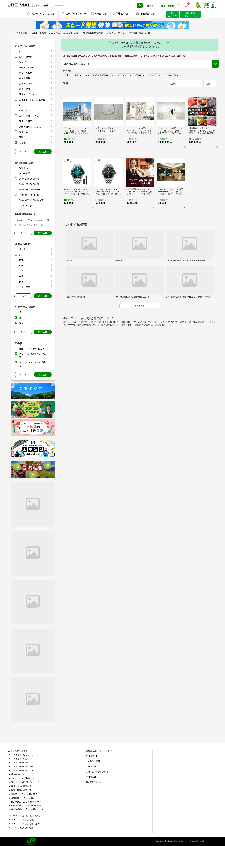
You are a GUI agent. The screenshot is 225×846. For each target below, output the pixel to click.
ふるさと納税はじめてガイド (24, 754)
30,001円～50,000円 (29, 183)
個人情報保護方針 (94, 781)
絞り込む (42, 150)
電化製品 (23, 131)
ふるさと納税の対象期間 (22, 766)
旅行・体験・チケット (30, 115)
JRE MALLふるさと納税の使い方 (26, 823)
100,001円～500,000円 (30, 194)
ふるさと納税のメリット (22, 770)
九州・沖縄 (24, 286)
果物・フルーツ (26, 66)
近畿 (21, 270)
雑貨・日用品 (25, 120)
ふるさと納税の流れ (20, 758)
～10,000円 (24, 172)
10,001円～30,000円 (29, 178)
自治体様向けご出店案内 (97, 771)
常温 (21, 322)
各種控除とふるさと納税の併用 (25, 797)
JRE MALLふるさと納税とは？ (25, 819)
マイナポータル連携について (24, 778)
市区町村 (69, 89)
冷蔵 (21, 311)
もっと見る (140, 345)
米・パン (23, 61)
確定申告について (19, 774)
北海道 (22, 248)
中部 (21, 264)
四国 (21, 280)
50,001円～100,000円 (29, 188)
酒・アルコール (26, 82)
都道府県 (69, 82)
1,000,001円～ (26, 204)
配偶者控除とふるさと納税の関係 (26, 805)
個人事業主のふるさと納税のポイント (28, 801)
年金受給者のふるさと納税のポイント (28, 808)
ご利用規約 (91, 776)
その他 (22, 142)
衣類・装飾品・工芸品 (30, 125)
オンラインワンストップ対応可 (190, 84)
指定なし (23, 167)
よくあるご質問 (93, 760)
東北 (21, 254)
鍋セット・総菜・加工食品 (32, 99)
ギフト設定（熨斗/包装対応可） (190, 79)
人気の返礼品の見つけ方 (22, 827)
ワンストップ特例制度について (25, 781)
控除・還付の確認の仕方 (22, 785)
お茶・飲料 (24, 88)
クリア (23, 150)
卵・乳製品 (24, 77)
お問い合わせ (92, 766)
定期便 (22, 136)
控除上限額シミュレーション (99, 750)
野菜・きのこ (25, 72)
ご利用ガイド (92, 755)
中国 (21, 275)
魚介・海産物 (25, 56)
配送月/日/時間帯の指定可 (31, 347)
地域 (67, 74)
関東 (21, 259)
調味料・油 (24, 109)
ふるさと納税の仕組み (21, 762)
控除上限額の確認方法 (21, 790)
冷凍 (21, 317)
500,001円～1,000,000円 (31, 199)
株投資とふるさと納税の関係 (24, 793)
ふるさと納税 (20, 32)
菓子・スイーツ (26, 93)
